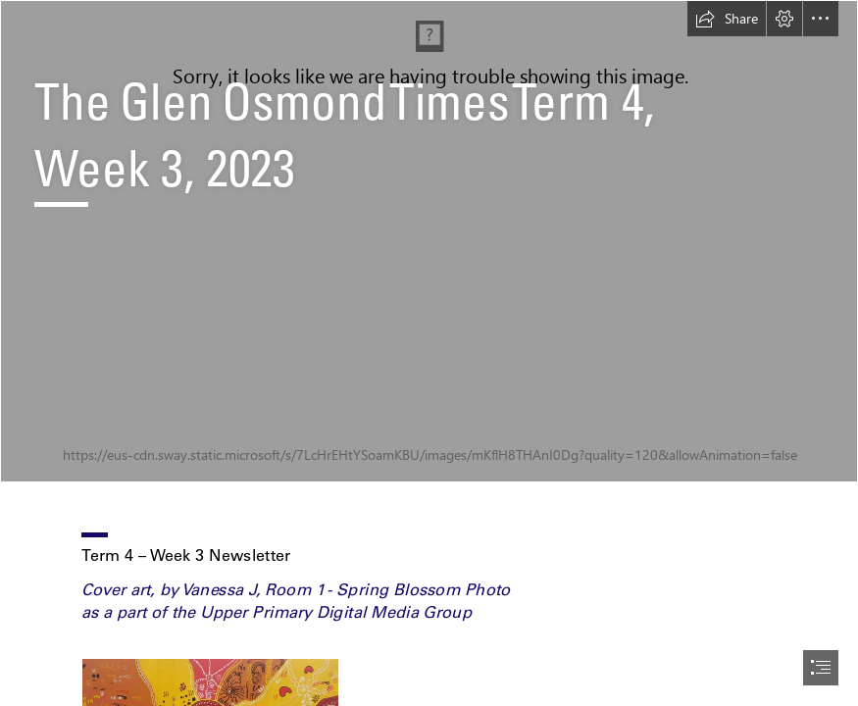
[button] (726, 18)
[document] (429, 353)
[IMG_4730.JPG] (429, 241)
